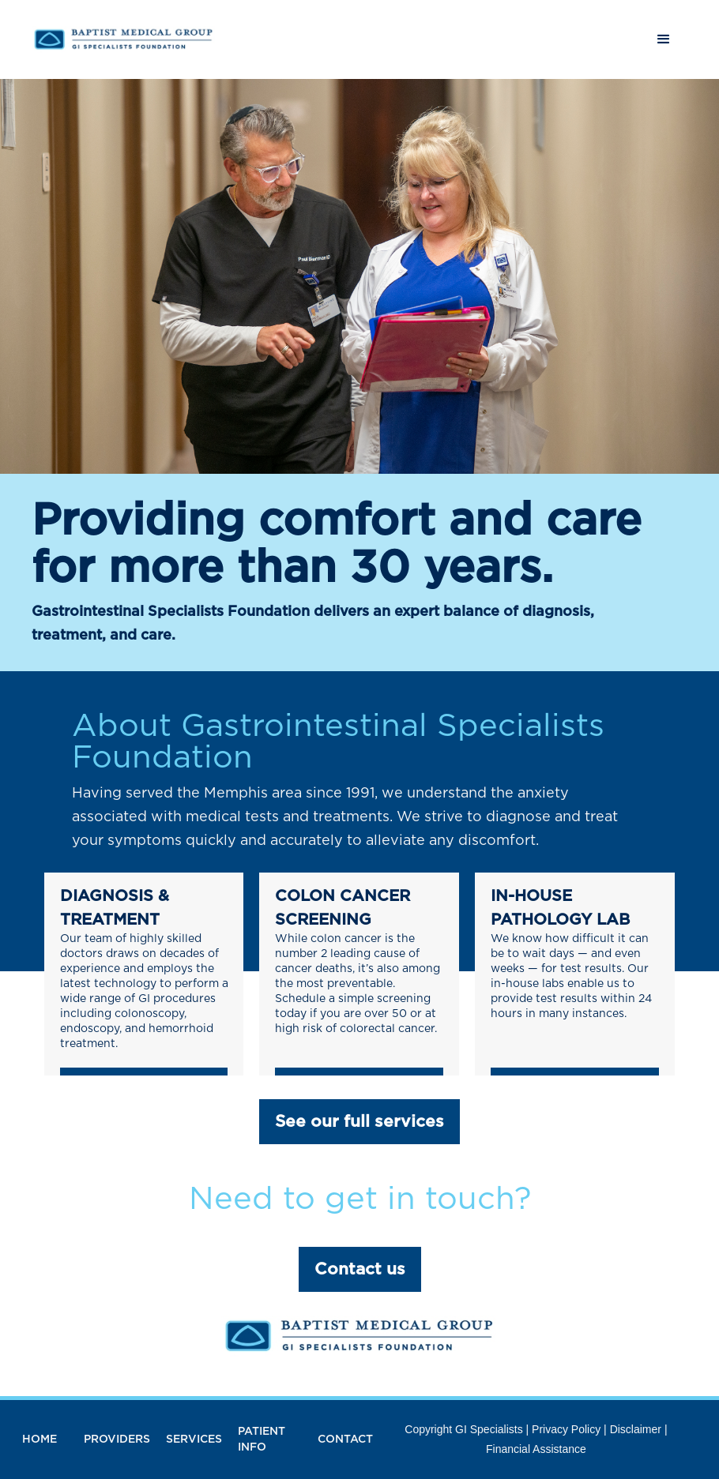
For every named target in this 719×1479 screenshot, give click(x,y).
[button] (663, 39)
